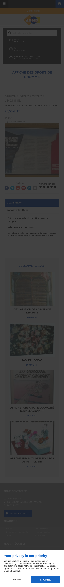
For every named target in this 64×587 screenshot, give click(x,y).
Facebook (15, 571)
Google (7, 571)
